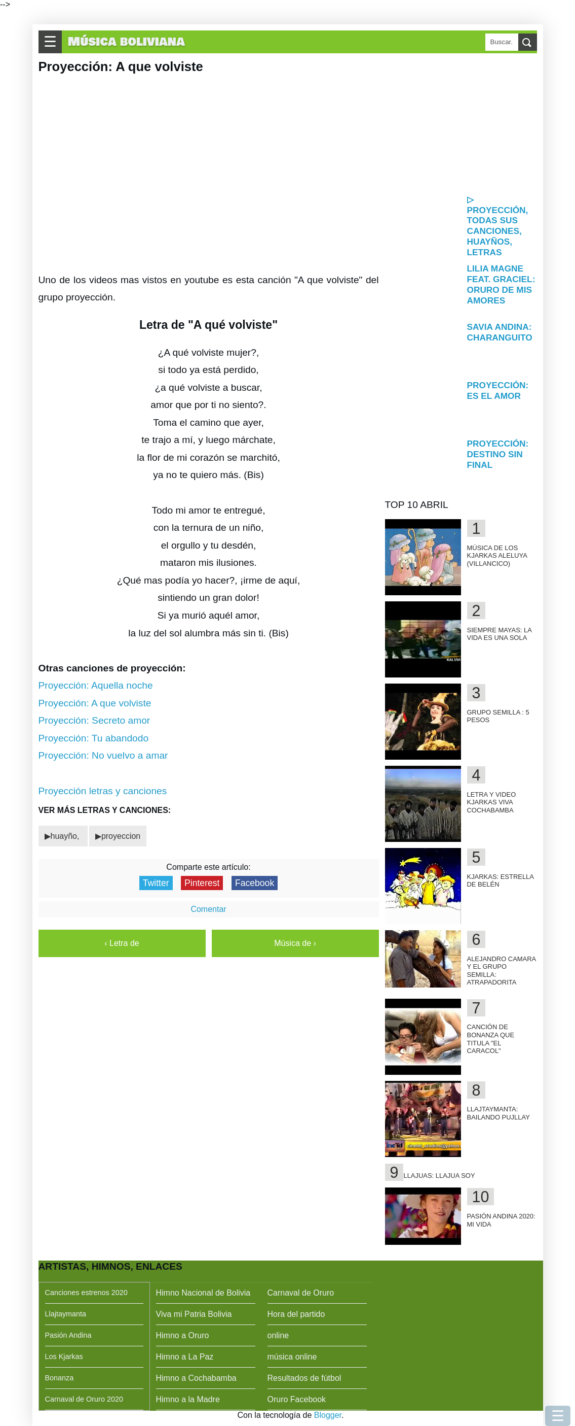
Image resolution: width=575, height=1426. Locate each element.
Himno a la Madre (188, 1399)
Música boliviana (126, 42)
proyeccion (120, 836)
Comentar (208, 909)
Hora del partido (296, 1314)
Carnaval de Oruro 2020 (84, 1399)
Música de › (295, 943)
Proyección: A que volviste (95, 703)
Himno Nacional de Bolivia (203, 1292)
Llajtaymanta (66, 1314)
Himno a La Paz (185, 1356)
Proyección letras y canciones (103, 791)
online (278, 1335)
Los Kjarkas (64, 1356)
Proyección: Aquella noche (96, 685)
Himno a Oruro (182, 1335)
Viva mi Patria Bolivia (194, 1314)
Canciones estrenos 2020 (86, 1292)
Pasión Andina (68, 1335)
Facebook (254, 883)
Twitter (156, 883)
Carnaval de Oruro (300, 1292)
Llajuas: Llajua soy (439, 1175)
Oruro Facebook (296, 1399)
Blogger (327, 1415)
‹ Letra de (121, 943)
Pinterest (201, 883)
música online (292, 1356)
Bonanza (59, 1378)
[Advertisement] (461, 122)
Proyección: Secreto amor (94, 720)
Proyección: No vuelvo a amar (103, 755)
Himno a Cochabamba (196, 1378)
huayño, (66, 836)
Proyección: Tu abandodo (94, 738)
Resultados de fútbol (304, 1378)
